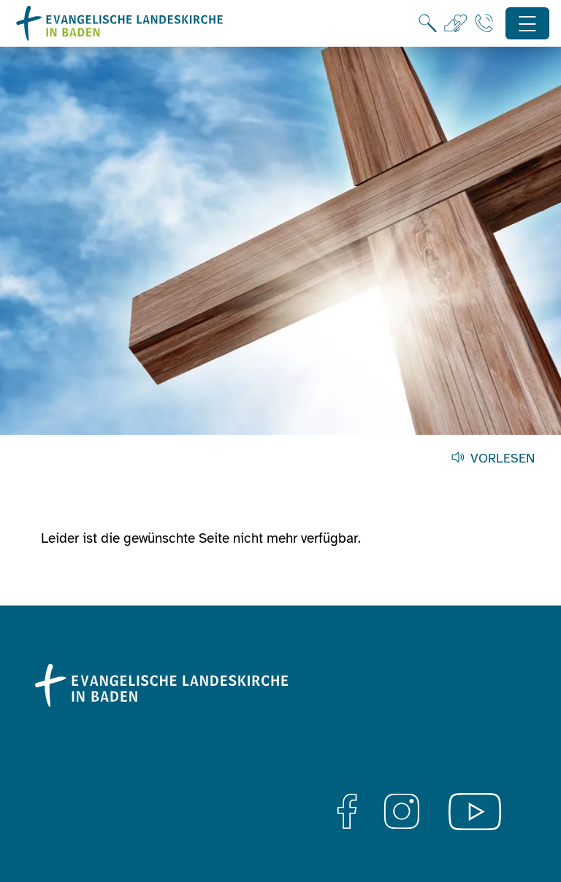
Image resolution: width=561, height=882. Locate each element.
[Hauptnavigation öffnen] (527, 23)
